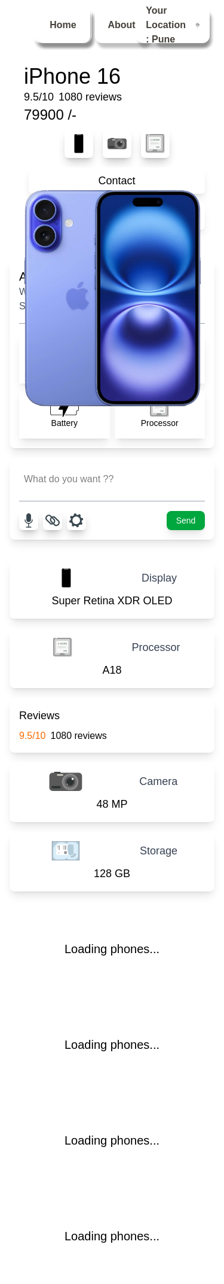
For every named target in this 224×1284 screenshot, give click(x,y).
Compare (116, 217)
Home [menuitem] (63, 25)
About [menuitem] (121, 25)
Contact (116, 181)
